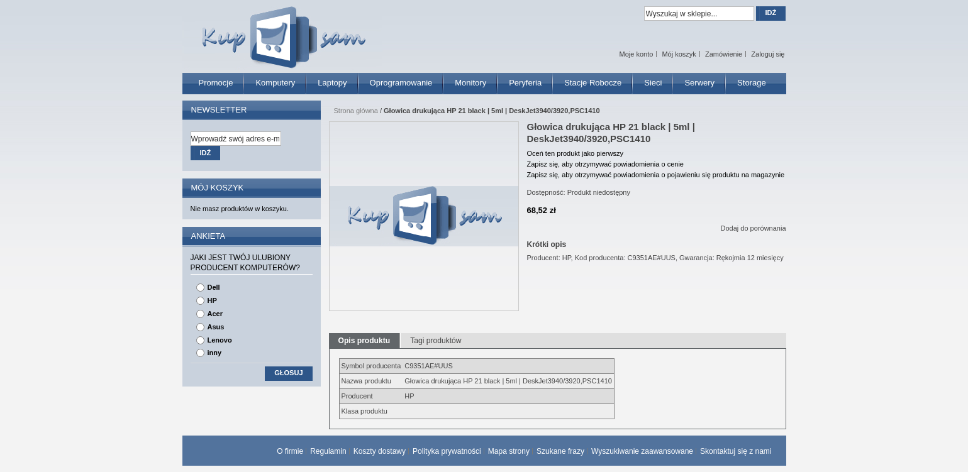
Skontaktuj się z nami (735, 451)
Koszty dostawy (379, 451)
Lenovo (220, 340)
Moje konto (637, 54)
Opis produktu (364, 340)
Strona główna (356, 110)
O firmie (290, 451)
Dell (214, 287)
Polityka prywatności (447, 451)
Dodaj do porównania (753, 228)
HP (212, 300)
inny (215, 352)
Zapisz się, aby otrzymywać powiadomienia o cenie (605, 164)
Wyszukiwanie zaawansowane (642, 451)
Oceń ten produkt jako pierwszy (575, 153)
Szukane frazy (560, 451)
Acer (215, 313)
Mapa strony (509, 451)
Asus (216, 327)
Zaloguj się (767, 54)
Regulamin (328, 451)
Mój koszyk (679, 54)
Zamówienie (723, 54)
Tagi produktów (435, 340)
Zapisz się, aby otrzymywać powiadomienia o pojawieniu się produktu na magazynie (656, 174)
